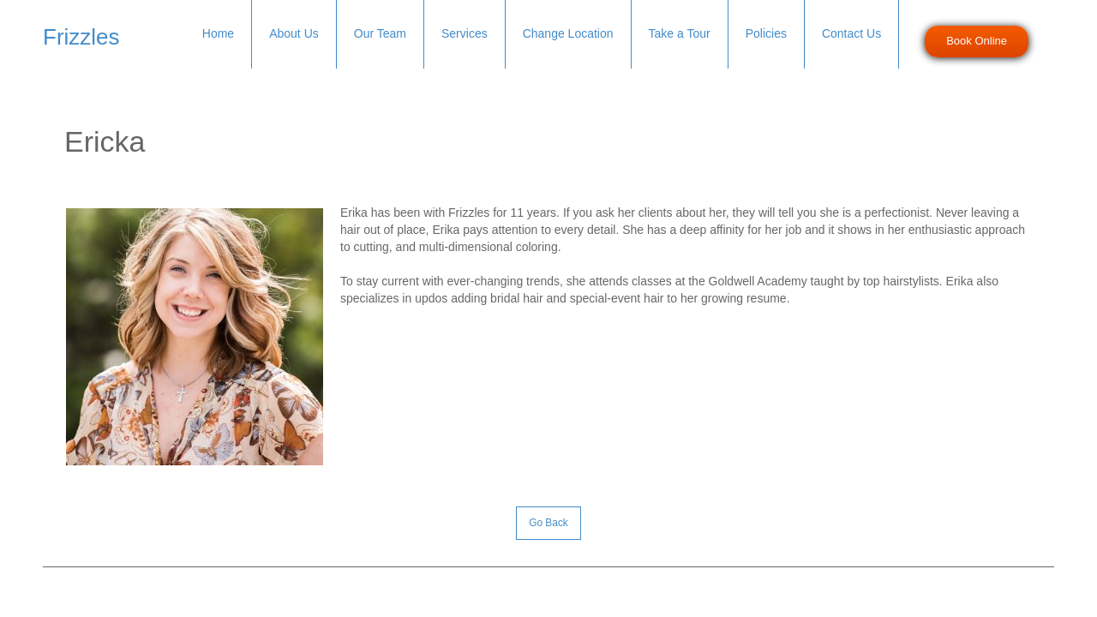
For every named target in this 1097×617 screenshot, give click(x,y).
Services (464, 33)
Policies (766, 33)
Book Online (976, 40)
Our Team (380, 33)
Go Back (548, 523)
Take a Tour (679, 33)
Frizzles (81, 37)
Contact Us (851, 33)
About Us (294, 33)
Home (218, 33)
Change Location (568, 33)
